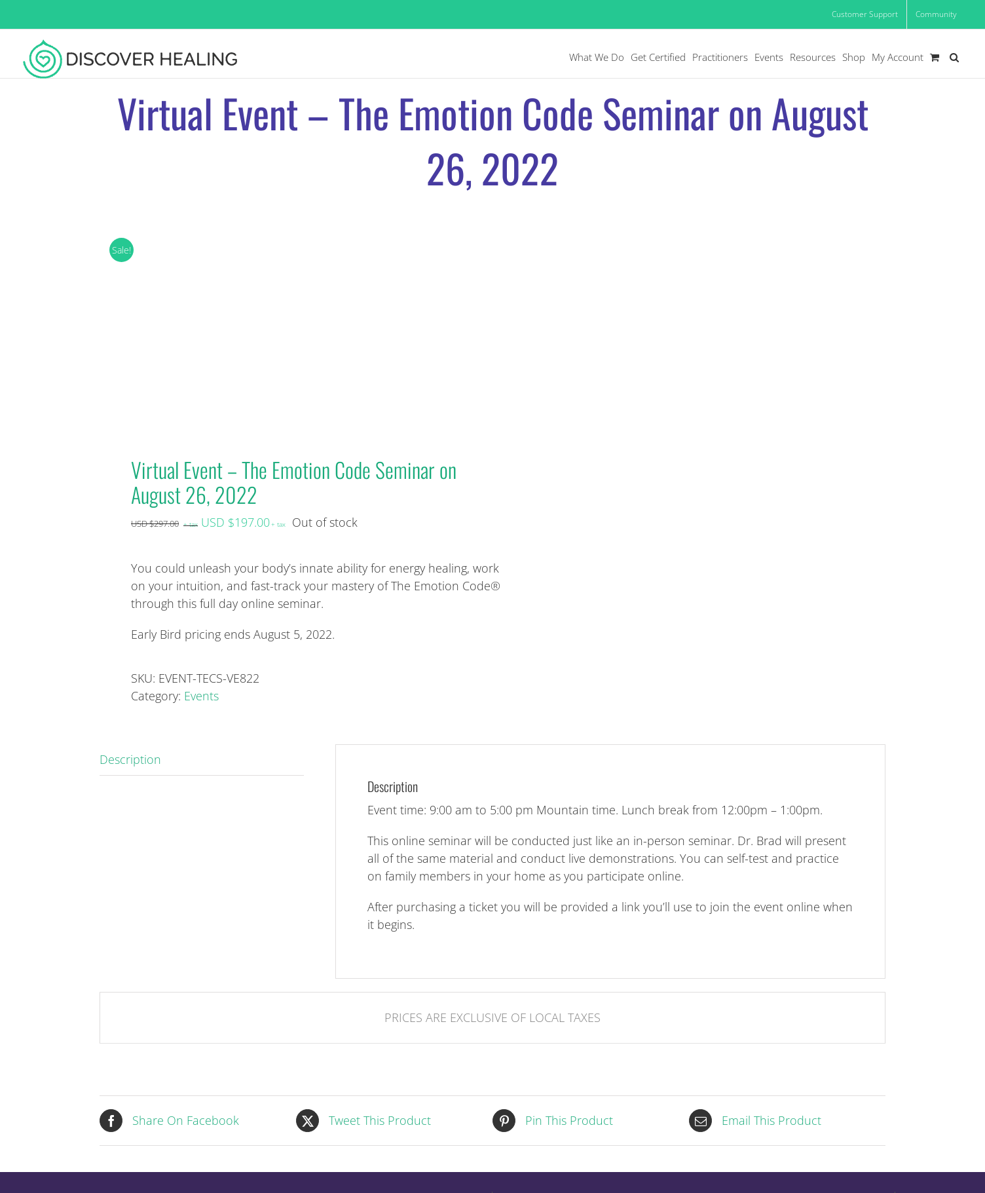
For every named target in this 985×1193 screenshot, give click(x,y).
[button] (954, 57)
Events (201, 696)
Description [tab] (130, 759)
